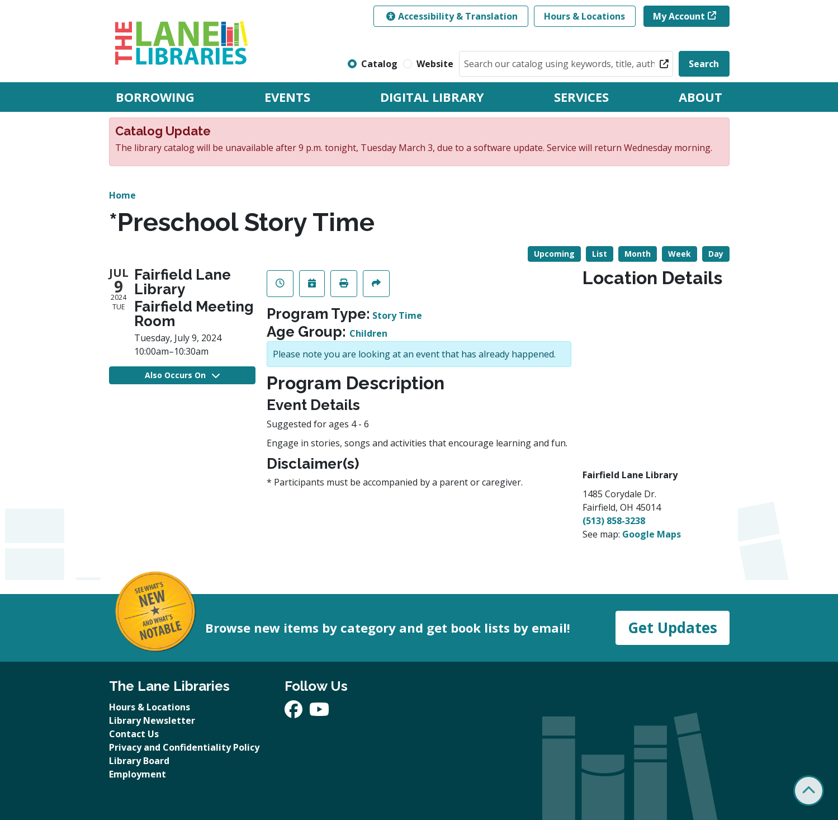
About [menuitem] (700, 96)
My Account (679, 16)
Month (637, 253)
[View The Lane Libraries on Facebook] (295, 712)
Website (434, 64)
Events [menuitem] (287, 96)
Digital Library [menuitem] (432, 96)
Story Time (397, 315)
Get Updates (672, 628)
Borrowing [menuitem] (155, 96)
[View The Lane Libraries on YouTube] (319, 712)
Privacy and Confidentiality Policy (184, 747)
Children (368, 333)
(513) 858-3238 (614, 521)
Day (715, 253)
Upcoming (554, 253)
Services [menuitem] (581, 96)
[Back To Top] (808, 790)
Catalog (379, 64)
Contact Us (134, 734)
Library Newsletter (152, 720)
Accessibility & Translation (452, 16)
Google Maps (651, 534)
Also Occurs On (182, 375)
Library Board (139, 761)
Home (122, 195)
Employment (137, 774)
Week (679, 253)
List (599, 253)
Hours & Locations (584, 16)
